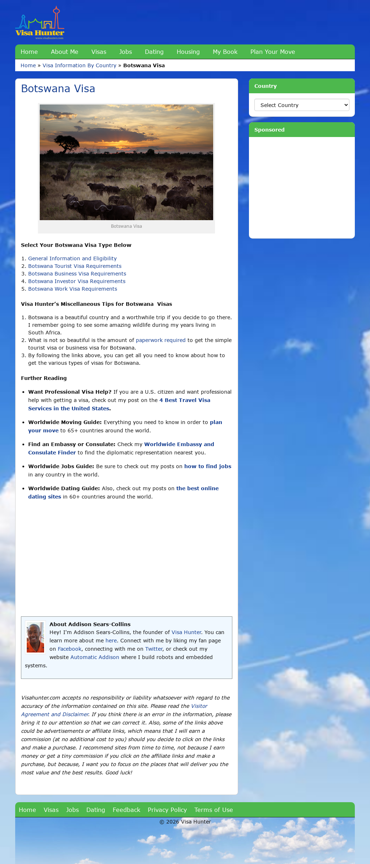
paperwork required (161, 340)
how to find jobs (207, 466)
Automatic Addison (94, 657)
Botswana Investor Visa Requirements (76, 281)
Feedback (126, 809)
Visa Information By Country (79, 65)
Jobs (125, 51)
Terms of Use (213, 809)
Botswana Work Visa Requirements (72, 289)
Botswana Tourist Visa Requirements (74, 266)
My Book (225, 51)
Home (29, 51)
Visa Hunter (186, 632)
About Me (64, 51)
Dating (154, 51)
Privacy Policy (167, 809)
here (111, 640)
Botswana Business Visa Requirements (77, 273)
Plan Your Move (272, 51)
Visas (98, 51)
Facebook (69, 649)
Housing (188, 51)
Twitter (153, 649)
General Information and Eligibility (72, 258)
